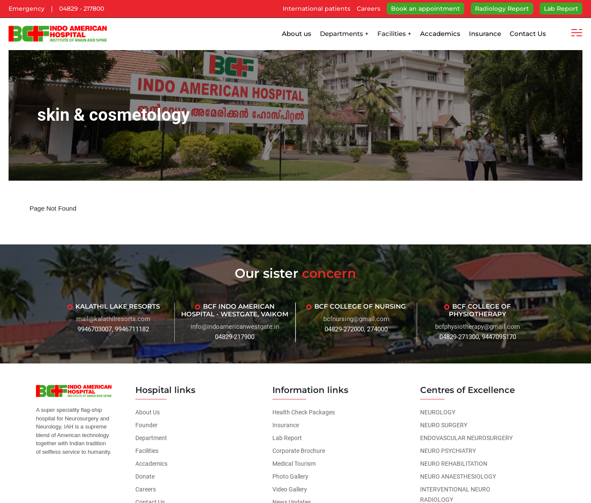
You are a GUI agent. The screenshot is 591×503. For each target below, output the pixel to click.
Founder (146, 425)
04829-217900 (234, 337)
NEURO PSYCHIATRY (448, 450)
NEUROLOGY (437, 412)
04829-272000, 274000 (356, 329)
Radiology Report (502, 8)
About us (296, 34)
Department (151, 438)
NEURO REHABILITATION (453, 463)
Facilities (146, 450)
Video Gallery (289, 489)
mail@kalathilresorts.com (113, 319)
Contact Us (528, 34)
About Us (147, 412)
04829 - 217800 (81, 8)
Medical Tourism (294, 463)
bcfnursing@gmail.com (356, 319)
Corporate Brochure (298, 450)
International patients (316, 8)
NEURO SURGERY (443, 425)
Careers (368, 8)
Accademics (440, 34)
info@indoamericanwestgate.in (235, 326)
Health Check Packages (303, 412)
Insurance (485, 34)
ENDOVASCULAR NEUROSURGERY (466, 438)
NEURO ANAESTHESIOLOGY (458, 476)
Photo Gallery (290, 476)
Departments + (344, 34)
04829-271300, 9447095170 (477, 337)
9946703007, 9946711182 (113, 329)
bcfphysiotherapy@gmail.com (477, 326)
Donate (145, 476)
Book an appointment (425, 8)
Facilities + (394, 34)
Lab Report (561, 8)
